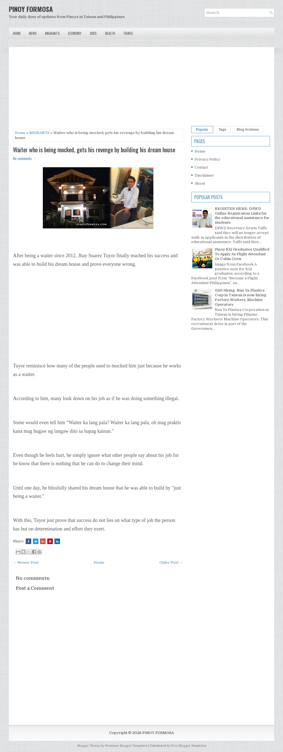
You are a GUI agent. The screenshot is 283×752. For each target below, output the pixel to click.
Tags (222, 130)
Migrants (52, 33)
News (33, 33)
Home (17, 33)
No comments (22, 158)
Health (110, 33)
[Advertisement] (98, 90)
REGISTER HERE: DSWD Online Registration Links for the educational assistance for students (242, 216)
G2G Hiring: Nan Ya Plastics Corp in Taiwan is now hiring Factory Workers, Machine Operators (240, 297)
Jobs (93, 33)
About (200, 183)
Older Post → (171, 562)
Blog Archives (248, 130)
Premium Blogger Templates (126, 746)
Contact (201, 167)
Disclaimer (204, 175)
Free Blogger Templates (188, 746)
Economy (75, 33)
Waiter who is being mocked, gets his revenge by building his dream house (94, 149)
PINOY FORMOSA (31, 9)
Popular (202, 130)
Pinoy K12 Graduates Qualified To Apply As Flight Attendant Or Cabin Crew (242, 254)
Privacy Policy (207, 159)
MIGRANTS (39, 133)
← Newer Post (26, 562)
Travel (128, 33)
